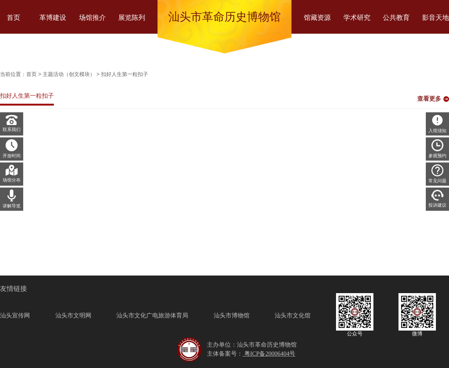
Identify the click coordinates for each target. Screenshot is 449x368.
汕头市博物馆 (232, 315)
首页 (31, 74)
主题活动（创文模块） (69, 74)
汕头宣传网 (15, 315)
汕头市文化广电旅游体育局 (152, 315)
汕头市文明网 (73, 315)
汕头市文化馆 (293, 315)
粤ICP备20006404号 (269, 353)
